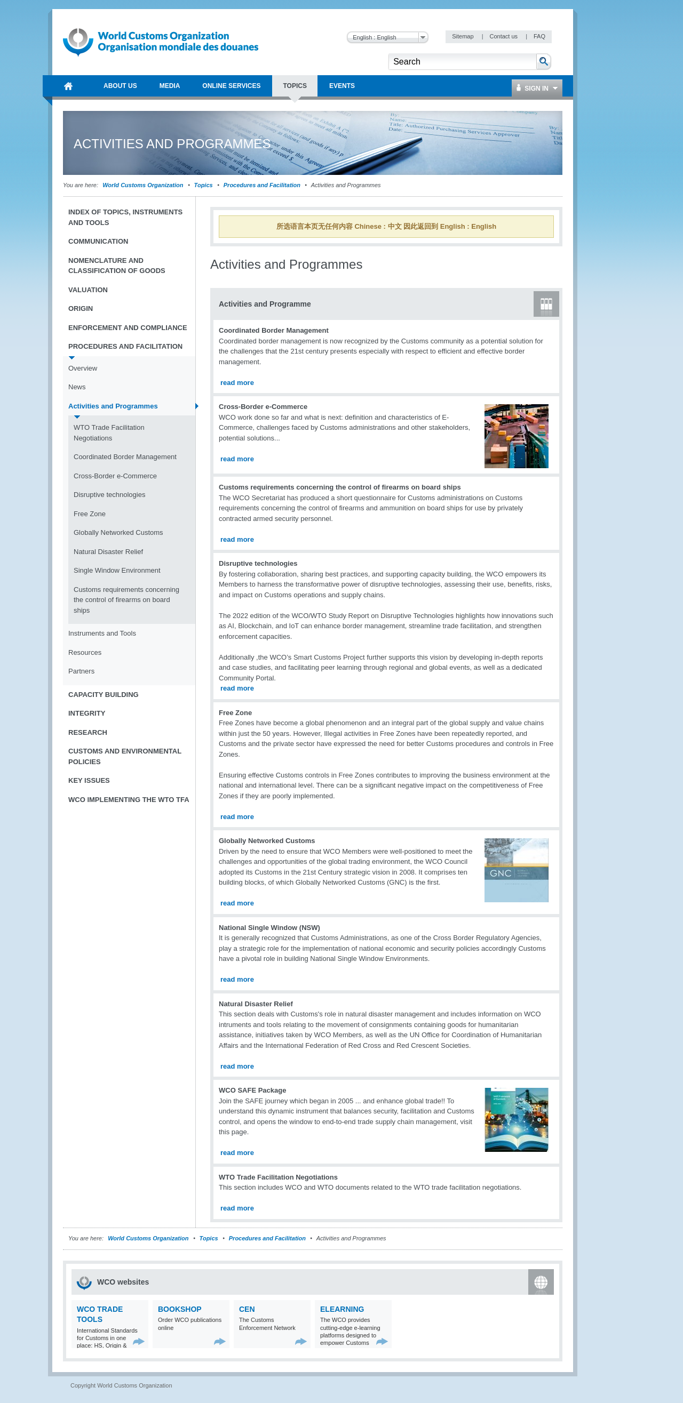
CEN (247, 1309)
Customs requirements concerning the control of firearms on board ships (126, 600)
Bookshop (180, 1309)
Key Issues (89, 780)
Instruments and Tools (102, 633)
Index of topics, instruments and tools (125, 217)
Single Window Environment (117, 570)
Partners (81, 671)
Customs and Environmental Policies (124, 756)
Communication (98, 241)
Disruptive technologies (109, 495)
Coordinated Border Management (125, 457)
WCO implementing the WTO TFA (128, 800)
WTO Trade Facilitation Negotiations (109, 432)
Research (87, 732)
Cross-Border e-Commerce (115, 476)
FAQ (539, 36)
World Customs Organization (143, 185)
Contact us (504, 36)
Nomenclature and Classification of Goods (116, 265)
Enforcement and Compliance (127, 328)
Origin (80, 308)
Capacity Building (103, 695)
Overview (82, 368)
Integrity (86, 713)
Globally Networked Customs (118, 532)
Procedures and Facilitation (262, 185)
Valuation (88, 290)
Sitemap (463, 36)
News (77, 387)
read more (237, 383)
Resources (84, 652)
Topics (203, 185)
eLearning (342, 1309)
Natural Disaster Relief (108, 552)
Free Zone (90, 514)
